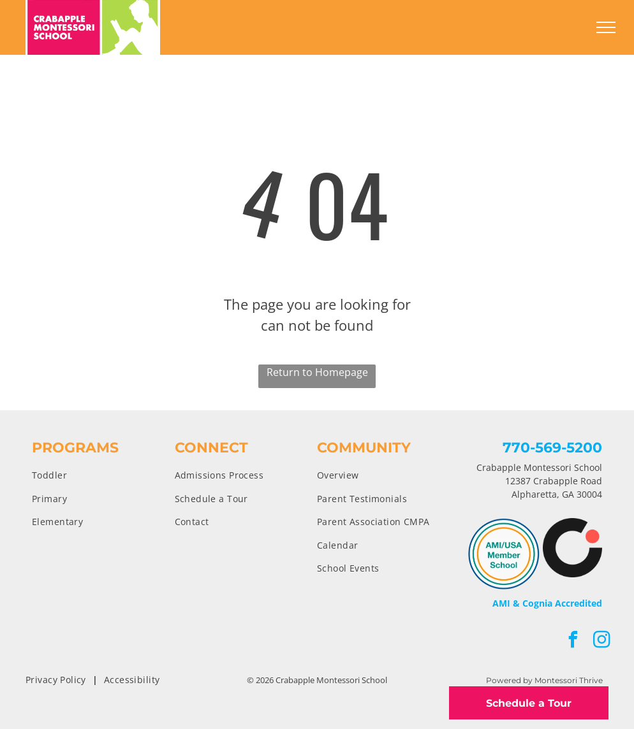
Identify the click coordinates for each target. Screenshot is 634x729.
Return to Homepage (317, 372)
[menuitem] (103, 475)
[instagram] (602, 641)
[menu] (606, 27)
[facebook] (573, 641)
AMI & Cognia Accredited (547, 603)
